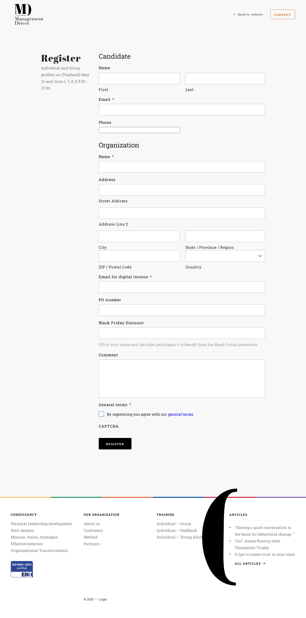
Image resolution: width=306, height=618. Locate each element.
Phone (105, 122)
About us (92, 523)
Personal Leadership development (41, 523)
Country (194, 266)
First (103, 89)
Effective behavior (27, 543)
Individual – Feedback (177, 530)
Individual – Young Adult (180, 536)
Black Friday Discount (121, 322)
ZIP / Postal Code (115, 266)
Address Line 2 (113, 224)
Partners (91, 543)
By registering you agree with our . (150, 414)
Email (106, 99)
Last (190, 89)
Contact (282, 15)
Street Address (113, 200)
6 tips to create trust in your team (265, 554)
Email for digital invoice (125, 276)
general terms (180, 414)
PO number (110, 299)
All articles (250, 563)
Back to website (248, 14)
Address (107, 179)
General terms (115, 404)
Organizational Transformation (39, 550)
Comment (108, 354)
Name (104, 67)
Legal (103, 599)
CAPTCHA (109, 426)
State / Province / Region (210, 247)
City (103, 247)
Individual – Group (174, 523)
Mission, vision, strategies (34, 536)
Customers (93, 530)
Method (91, 536)
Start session (22, 530)
